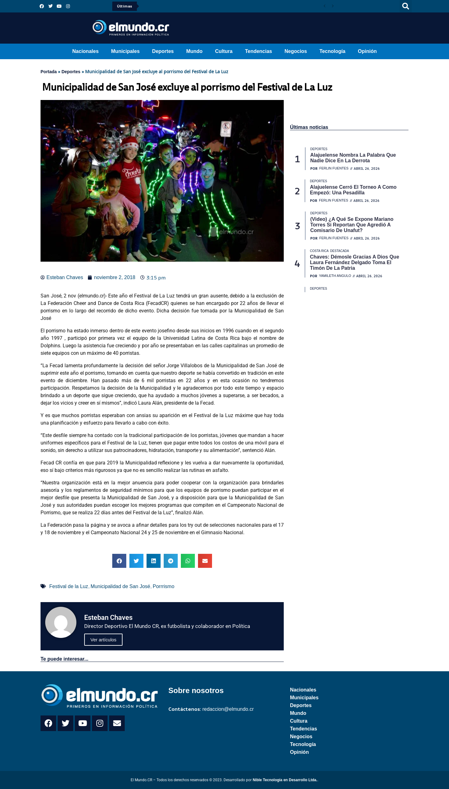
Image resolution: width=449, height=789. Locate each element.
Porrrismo (163, 586)
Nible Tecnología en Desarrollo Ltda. (285, 780)
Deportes (163, 51)
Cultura (224, 51)
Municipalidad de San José (120, 586)
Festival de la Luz (68, 586)
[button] (405, 6)
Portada (49, 71)
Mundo (194, 51)
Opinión (367, 51)
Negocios (295, 51)
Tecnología (332, 51)
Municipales (125, 51)
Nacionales (85, 51)
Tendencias (258, 51)
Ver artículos (103, 639)
